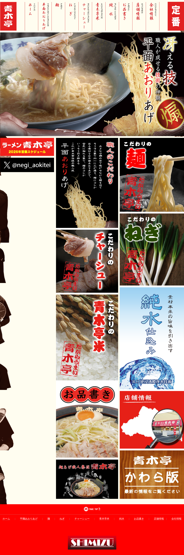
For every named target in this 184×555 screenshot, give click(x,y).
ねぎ (62, 518)
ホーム (6, 518)
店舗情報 (159, 518)
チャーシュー (82, 518)
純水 (121, 518)
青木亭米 (104, 518)
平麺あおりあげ (29, 518)
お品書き (139, 518)
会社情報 (176, 518)
